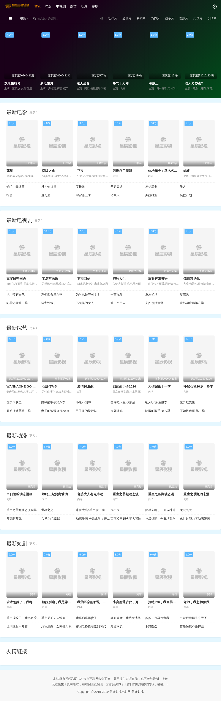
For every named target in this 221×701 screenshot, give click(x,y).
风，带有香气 (15, 294)
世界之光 (47, 510)
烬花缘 (184, 294)
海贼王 (153, 83)
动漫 (84, 6)
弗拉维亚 (151, 195)
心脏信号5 (49, 386)
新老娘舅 (46, 83)
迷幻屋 (45, 195)
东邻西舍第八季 (51, 294)
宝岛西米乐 (50, 278)
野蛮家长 (116, 626)
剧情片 (212, 18)
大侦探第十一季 (159, 386)
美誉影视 (137, 691)
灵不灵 (115, 510)
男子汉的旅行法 (86, 411)
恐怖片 (155, 18)
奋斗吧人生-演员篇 (123, 402)
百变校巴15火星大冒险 (125, 518)
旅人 (183, 186)
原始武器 (151, 186)
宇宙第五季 (83, 195)
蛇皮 (186, 170)
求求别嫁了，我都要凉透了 (25, 602)
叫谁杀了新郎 (122, 170)
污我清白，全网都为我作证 (58, 626)
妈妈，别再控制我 (157, 618)
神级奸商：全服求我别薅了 (162, 518)
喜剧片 (183, 18)
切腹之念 (48, 170)
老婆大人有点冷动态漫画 (95, 494)
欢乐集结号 (12, 83)
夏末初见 (151, 294)
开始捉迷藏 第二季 (192, 411)
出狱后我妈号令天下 (193, 618)
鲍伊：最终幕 (15, 186)
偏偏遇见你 (191, 278)
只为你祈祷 (48, 186)
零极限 (80, 186)
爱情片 (126, 18)
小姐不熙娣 (83, 402)
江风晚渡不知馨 (17, 626)
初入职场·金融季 (156, 402)
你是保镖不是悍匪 (192, 626)
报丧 (9, 195)
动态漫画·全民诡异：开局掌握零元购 (93, 518)
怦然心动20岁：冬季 (198, 386)
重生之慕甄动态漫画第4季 (166, 494)
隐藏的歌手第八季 (53, 402)
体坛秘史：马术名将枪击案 (167, 170)
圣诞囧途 (116, 186)
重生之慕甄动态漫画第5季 (131, 494)
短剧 (95, 6)
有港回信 (83, 278)
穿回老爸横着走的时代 (91, 626)
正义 (80, 170)
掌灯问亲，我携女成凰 (125, 618)
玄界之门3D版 (50, 518)
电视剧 (61, 6)
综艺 (73, 6)
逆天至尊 (83, 83)
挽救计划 (186, 195)
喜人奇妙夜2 (194, 83)
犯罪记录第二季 (17, 303)
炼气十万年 (121, 83)
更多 (33, 112)
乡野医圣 (151, 626)
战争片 (169, 18)
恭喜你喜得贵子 (86, 618)
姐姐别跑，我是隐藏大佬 (59, 602)
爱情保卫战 (85, 386)
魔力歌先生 (187, 402)
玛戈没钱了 (48, 303)
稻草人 (115, 195)
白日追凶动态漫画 (19, 494)
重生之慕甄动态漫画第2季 (23, 510)
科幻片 (141, 18)
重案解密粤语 (157, 278)
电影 (48, 6)
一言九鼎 (116, 294)
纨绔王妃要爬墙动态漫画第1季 (64, 494)
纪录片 (197, 18)
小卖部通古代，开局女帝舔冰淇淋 (137, 602)
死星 (9, 170)
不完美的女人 (85, 303)
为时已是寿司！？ (88, 294)
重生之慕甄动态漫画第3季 (202, 494)
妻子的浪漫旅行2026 (55, 411)
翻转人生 (119, 278)
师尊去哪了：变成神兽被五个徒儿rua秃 (162, 510)
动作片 (112, 18)
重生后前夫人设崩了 (54, 618)
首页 (38, 6)
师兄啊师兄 (14, 518)
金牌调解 (116, 411)
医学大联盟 (14, 402)
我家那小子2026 (124, 386)
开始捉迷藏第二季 (18, 411)
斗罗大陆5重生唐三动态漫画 (93, 510)
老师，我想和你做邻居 (199, 602)
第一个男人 (118, 303)
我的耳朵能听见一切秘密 (95, 602)
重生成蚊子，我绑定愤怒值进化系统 (23, 618)
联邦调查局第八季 (192, 303)
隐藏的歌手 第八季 (157, 411)
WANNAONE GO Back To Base (30, 386)
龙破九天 (186, 510)
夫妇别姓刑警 (154, 303)
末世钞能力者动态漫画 (195, 518)
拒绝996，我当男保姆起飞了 (168, 602)
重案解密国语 (16, 278)
